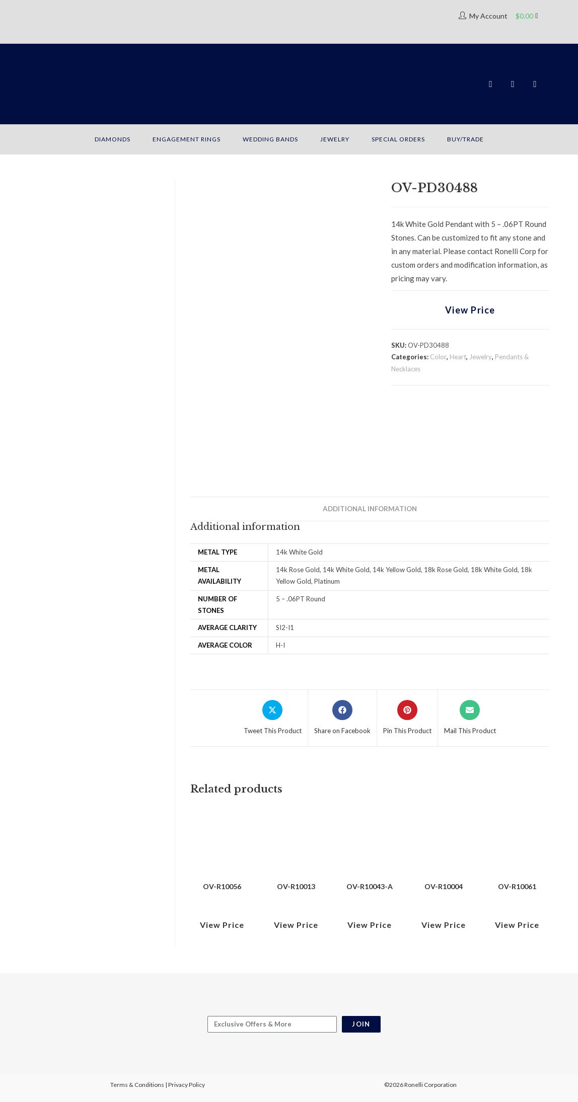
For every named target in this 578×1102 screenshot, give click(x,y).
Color (438, 357)
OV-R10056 (222, 886)
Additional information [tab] (370, 509)
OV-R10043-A (369, 886)
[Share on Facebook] (342, 718)
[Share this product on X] (273, 718)
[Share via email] (470, 718)
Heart (458, 357)
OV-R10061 (517, 886)
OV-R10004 (443, 886)
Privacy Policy (186, 1084)
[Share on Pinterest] (407, 718)
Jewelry (480, 357)
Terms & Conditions (137, 1084)
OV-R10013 (296, 886)
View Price (470, 310)
